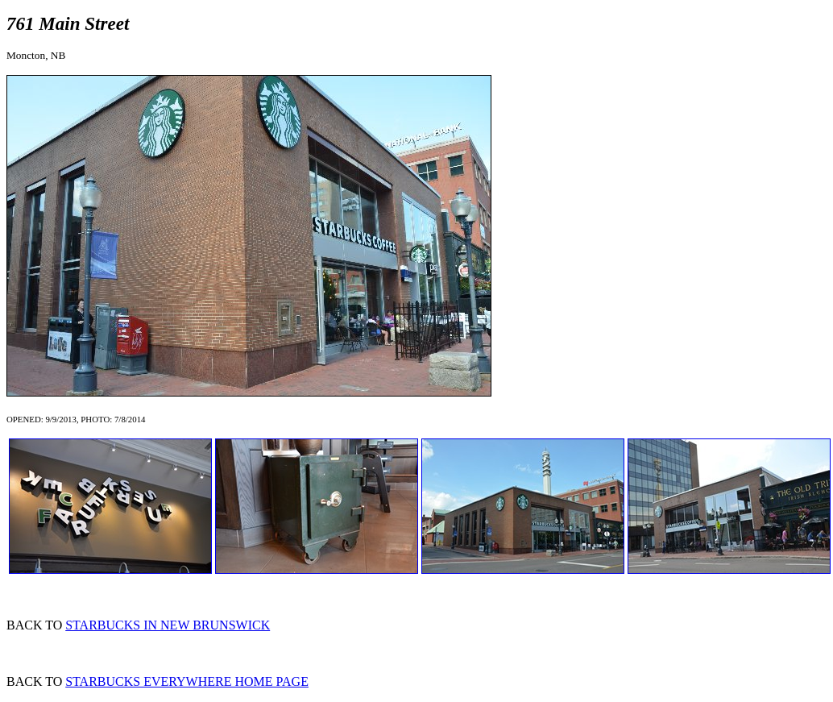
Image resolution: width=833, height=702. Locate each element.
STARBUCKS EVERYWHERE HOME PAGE (187, 681)
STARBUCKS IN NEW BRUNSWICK (167, 625)
